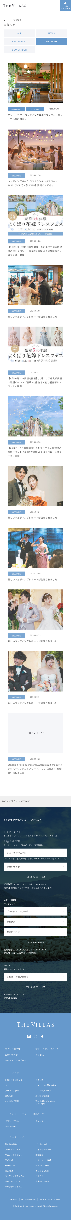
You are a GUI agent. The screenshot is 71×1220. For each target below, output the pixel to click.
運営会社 (14, 1199)
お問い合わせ (11, 1126)
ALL (19, 33)
